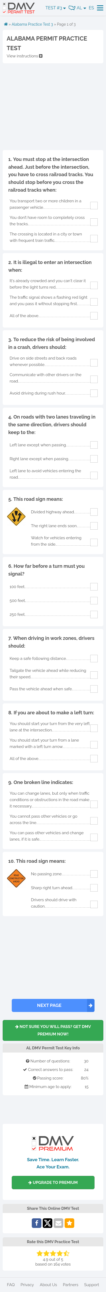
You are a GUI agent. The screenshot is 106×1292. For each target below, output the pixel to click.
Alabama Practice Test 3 (32, 24)
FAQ (11, 1284)
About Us (48, 1284)
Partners (70, 1284)
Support (91, 1284)
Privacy (27, 1284)
